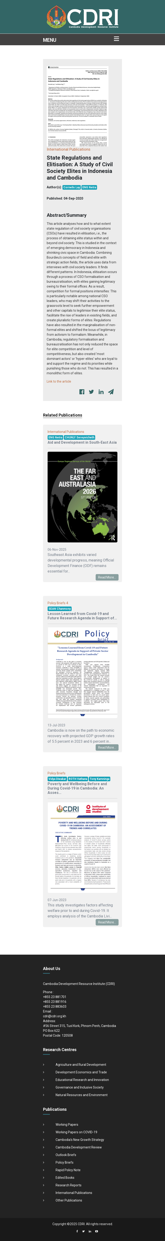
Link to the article (59, 381)
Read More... (107, 577)
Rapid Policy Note (68, 1170)
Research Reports (68, 1185)
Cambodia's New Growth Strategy (80, 1140)
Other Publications (69, 1200)
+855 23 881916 (54, 1002)
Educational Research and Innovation (82, 1080)
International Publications (74, 1193)
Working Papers (67, 1124)
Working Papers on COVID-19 (76, 1132)
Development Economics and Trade (81, 1072)
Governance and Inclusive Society (80, 1087)
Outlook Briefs (66, 1155)
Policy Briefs (64, 1162)
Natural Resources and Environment (82, 1095)
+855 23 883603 (54, 1006)
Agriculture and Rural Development (81, 1064)
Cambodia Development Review (79, 1147)
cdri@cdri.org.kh (54, 1016)
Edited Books (65, 1177)
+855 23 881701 (54, 997)
